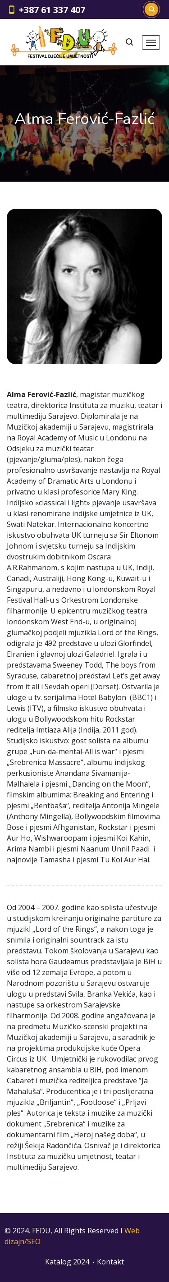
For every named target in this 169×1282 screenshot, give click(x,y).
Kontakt (110, 1262)
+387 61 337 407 (51, 10)
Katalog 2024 (67, 1262)
